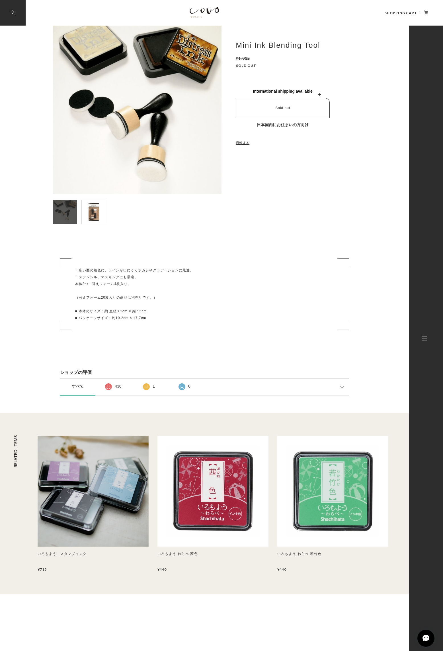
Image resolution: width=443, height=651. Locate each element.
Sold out (282, 108)
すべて (78, 386)
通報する (242, 143)
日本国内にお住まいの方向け (283, 124)
